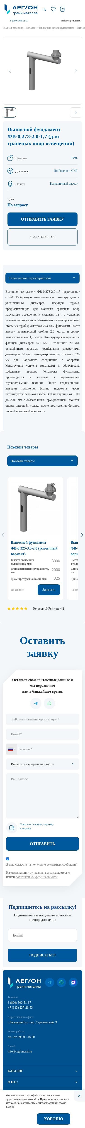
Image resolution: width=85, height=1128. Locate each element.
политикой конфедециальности (37, 877)
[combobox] (11, 749)
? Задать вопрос (43, 236)
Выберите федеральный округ (32, 764)
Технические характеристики (30, 278)
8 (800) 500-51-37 (19, 20)
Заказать (48, 590)
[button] (82, 534)
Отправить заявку (42, 219)
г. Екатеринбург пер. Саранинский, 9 (32, 1022)
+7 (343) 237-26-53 (20, 1007)
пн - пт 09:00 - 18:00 (21, 1037)
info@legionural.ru (70, 20)
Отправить (42, 844)
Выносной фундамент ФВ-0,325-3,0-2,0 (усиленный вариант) (34, 548)
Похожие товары (23, 461)
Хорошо (53, 1119)
